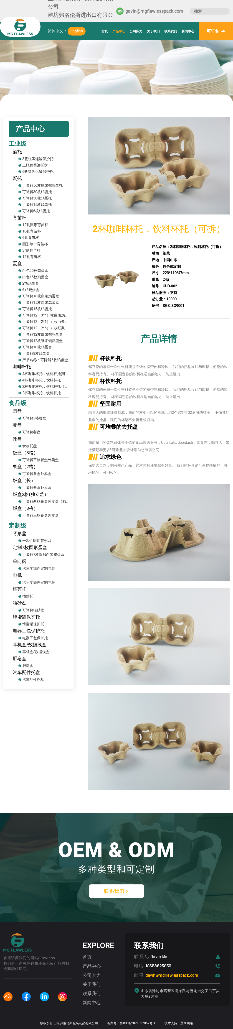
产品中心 (118, 31)
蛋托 (17, 178)
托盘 (17, 439)
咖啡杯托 (22, 366)
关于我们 (153, 31)
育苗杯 (19, 217)
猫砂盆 (19, 603)
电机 (17, 575)
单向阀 (19, 561)
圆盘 (17, 411)
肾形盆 (19, 533)
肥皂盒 (19, 658)
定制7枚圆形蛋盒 (30, 547)
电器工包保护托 (29, 630)
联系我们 (170, 31)
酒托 (17, 151)
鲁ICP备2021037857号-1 (137, 1023)
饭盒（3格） (25, 452)
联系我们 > (116, 891)
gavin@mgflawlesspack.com (173, 975)
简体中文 (55, 31)
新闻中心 (188, 31)
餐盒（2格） (25, 466)
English (76, 31)
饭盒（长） (24, 480)
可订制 (216, 31)
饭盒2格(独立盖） (31, 494)
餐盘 (17, 425)
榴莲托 (19, 589)
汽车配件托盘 (26, 672)
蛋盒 (17, 263)
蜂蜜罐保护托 (26, 617)
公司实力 (136, 31)
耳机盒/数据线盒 (29, 644)
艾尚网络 (186, 1023)
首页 (104, 31)
